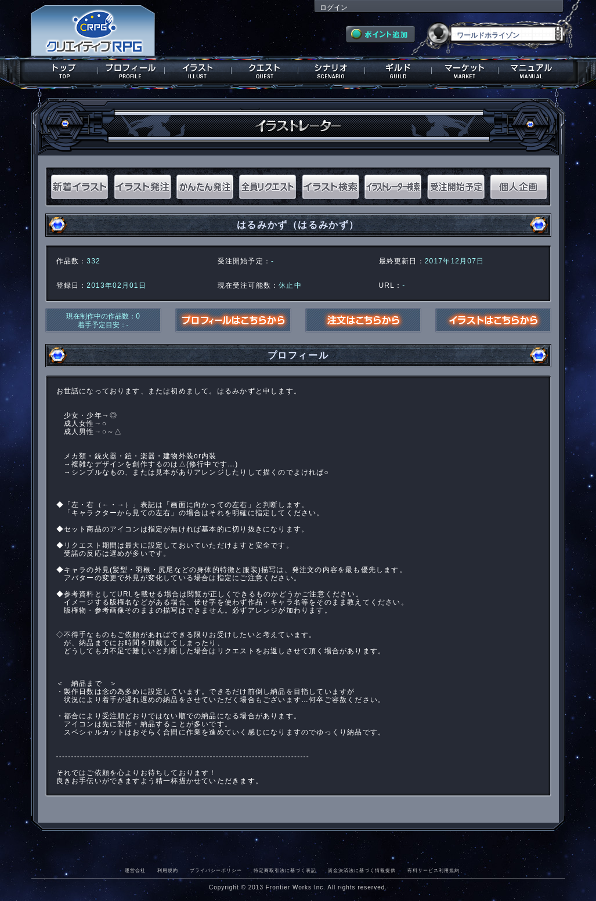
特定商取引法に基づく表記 (285, 870)
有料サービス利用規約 (433, 870)
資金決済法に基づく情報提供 (362, 870)
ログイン (334, 7)
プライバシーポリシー (216, 870)
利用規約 (167, 870)
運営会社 (135, 870)
